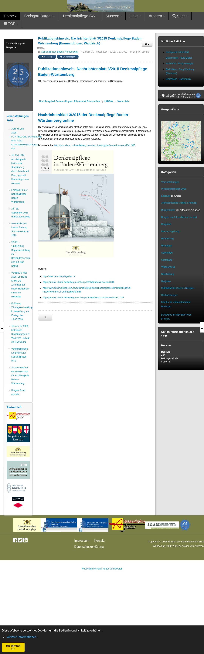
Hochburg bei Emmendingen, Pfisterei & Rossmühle (69, 101)
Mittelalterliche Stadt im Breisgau (177, 288)
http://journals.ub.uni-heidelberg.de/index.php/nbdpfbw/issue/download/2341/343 (94, 145)
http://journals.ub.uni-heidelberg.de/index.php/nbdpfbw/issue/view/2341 (78, 282)
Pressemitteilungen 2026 (173, 189)
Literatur (165, 195)
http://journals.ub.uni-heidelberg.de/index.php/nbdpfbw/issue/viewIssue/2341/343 (83, 297)
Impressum (81, 540)
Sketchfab (123, 101)
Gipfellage (166, 259)
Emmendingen (67, 57)
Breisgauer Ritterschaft (177, 52)
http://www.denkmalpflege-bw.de (59, 276)
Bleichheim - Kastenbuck (178, 79)
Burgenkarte (168, 210)
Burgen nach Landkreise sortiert (179, 217)
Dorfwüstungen (169, 295)
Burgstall (166, 224)
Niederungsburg (170, 231)
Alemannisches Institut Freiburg (178, 202)
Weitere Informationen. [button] (22, 637)
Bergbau (166, 281)
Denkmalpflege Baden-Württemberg (59, 51)
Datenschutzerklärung (89, 546)
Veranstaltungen (170, 182)
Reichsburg (167, 274)
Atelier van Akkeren (193, 546)
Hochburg (47, 57)
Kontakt (99, 540)
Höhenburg (167, 238)
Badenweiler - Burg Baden (179, 58)
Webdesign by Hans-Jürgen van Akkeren (101, 568)
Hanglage (166, 245)
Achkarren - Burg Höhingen (179, 63)
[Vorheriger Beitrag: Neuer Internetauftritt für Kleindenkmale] (45, 317)
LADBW (108, 101)
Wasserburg (168, 266)
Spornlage (167, 252)
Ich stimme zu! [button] (13, 647)
